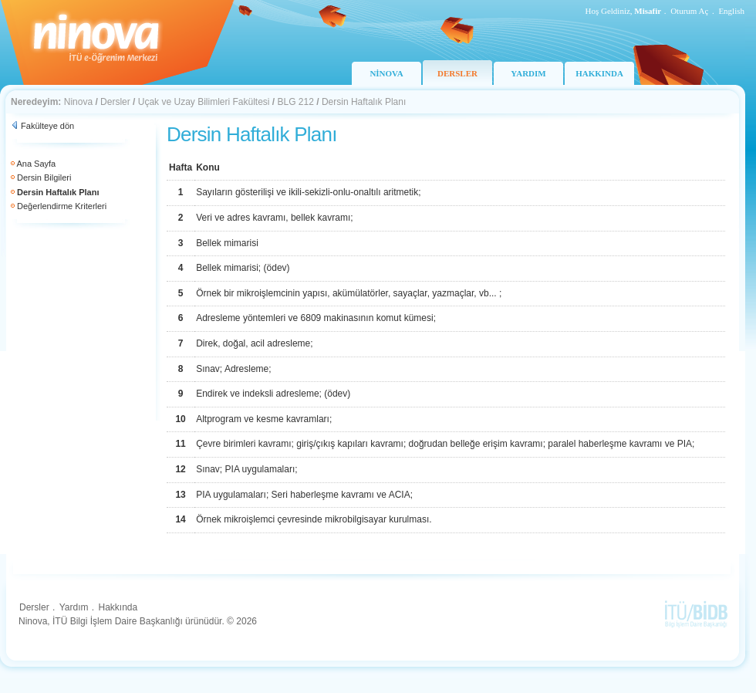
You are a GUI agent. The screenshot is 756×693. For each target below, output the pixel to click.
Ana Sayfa (36, 163)
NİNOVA (386, 73)
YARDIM (528, 73)
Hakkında (117, 607)
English (731, 10)
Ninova (78, 101)
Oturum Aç (689, 10)
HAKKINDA (599, 73)
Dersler (115, 101)
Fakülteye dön (47, 125)
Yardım (74, 607)
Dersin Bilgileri (44, 177)
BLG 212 (296, 101)
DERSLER (457, 73)
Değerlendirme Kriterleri (61, 206)
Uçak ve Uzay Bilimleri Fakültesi (204, 101)
